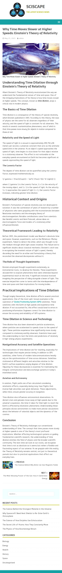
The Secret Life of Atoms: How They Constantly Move (25, 525)
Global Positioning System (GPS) (27, 302)
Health (5, 550)
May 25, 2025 (10, 38)
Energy (5, 546)
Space (5, 558)
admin (21, 38)
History (6, 554)
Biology (6, 541)
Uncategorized (9, 563)
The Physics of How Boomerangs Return (19, 529)
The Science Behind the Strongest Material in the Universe (27, 509)
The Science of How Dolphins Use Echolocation (22, 520)
